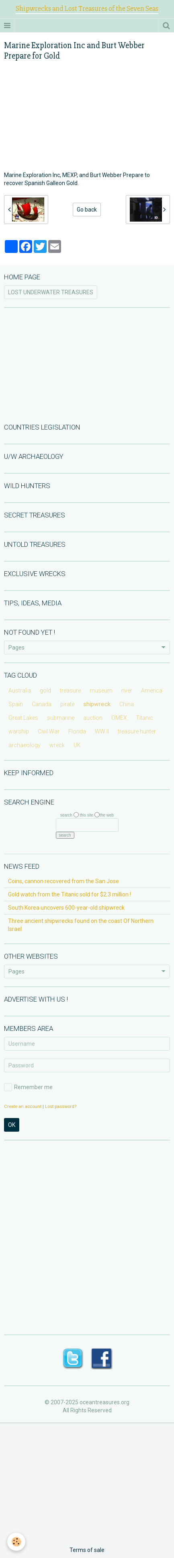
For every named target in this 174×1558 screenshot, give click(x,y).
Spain (15, 704)
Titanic (144, 718)
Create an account (22, 1106)
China (126, 704)
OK (11, 1125)
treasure (70, 690)
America (151, 690)
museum (101, 690)
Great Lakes (23, 718)
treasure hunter (137, 731)
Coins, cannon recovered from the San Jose (63, 881)
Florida (77, 731)
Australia (19, 690)
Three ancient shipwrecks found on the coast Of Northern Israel (81, 925)
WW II (102, 731)
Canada (41, 704)
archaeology (24, 745)
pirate (67, 704)
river (126, 690)
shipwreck (97, 704)
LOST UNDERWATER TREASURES (50, 292)
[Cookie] (16, 1542)
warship (18, 731)
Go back (87, 209)
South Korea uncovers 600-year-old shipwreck (66, 907)
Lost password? (60, 1106)
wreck (57, 745)
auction (92, 718)
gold (45, 690)
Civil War (48, 731)
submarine (60, 718)
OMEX (119, 718)
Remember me (28, 1087)
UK (77, 745)
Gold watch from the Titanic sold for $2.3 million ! (69, 894)
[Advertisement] (87, 364)
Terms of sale (87, 1550)
